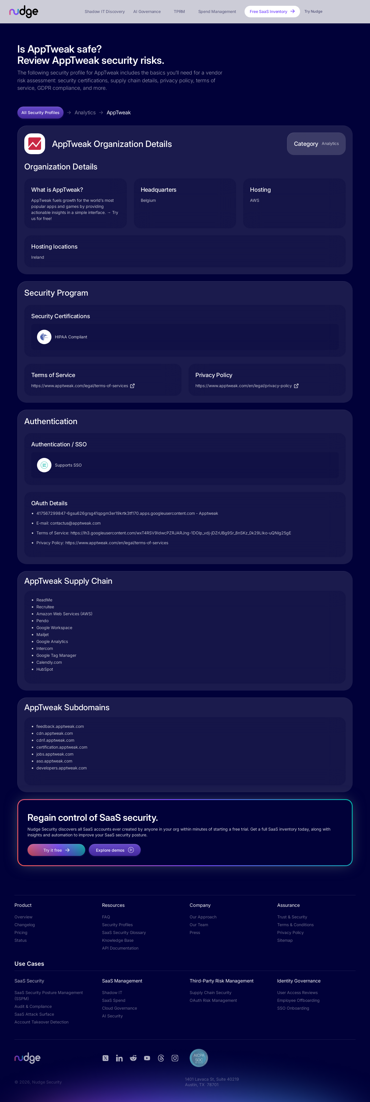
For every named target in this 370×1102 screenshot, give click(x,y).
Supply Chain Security (211, 992)
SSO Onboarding (293, 1008)
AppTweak (119, 112)
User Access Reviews (297, 992)
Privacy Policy (290, 932)
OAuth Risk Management (213, 1000)
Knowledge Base (118, 940)
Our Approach (203, 916)
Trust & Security (292, 916)
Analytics (85, 112)
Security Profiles (117, 924)
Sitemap (285, 940)
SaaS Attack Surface (34, 1014)
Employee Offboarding (298, 1000)
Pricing (20, 932)
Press (195, 932)
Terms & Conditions (295, 924)
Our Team (199, 924)
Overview (23, 916)
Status (20, 940)
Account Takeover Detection (41, 1021)
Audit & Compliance (33, 1006)
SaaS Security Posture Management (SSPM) (48, 995)
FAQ (106, 916)
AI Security (112, 1015)
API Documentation (120, 948)
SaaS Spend (113, 1000)
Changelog (24, 924)
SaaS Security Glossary (124, 932)
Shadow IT (112, 992)
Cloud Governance (119, 1008)
